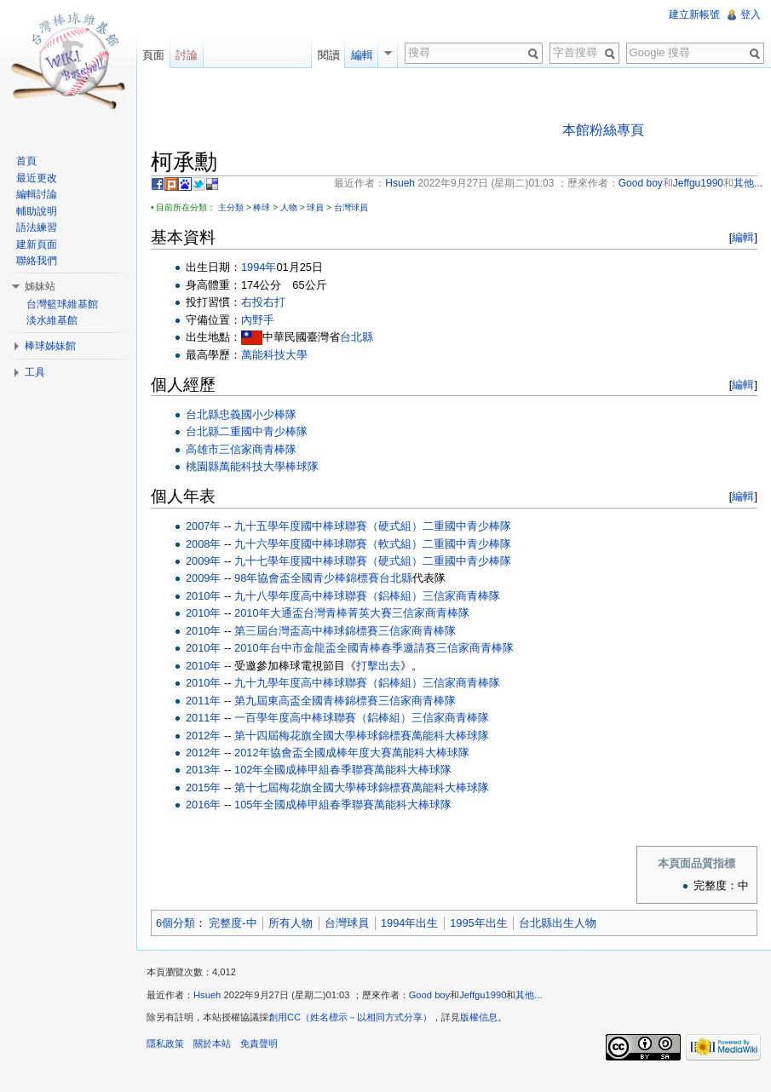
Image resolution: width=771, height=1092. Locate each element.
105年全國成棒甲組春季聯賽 (304, 804)
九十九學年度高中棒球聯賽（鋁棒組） (328, 682)
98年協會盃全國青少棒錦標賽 (306, 578)
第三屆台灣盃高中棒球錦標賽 (306, 630)
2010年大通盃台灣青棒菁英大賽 (312, 612)
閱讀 (329, 55)
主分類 (231, 207)
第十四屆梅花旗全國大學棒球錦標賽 (322, 735)
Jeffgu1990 (482, 995)
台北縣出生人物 (557, 923)
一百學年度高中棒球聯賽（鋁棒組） (322, 717)
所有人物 (290, 923)
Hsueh (207, 995)
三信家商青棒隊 (257, 449)
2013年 (203, 769)
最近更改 (36, 178)
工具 (35, 372)
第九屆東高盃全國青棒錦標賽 (306, 700)
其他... (528, 995)
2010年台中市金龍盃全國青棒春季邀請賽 (334, 647)
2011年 (203, 700)
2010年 (203, 595)
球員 (315, 207)
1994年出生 (409, 923)
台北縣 (356, 336)
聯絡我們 (36, 261)
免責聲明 (259, 1043)
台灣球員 (351, 207)
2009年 (203, 561)
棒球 (261, 207)
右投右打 (263, 302)
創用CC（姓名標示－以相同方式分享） (350, 1017)
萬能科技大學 (274, 354)
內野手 (257, 319)
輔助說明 (36, 211)
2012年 (203, 735)
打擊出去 (378, 665)
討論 (186, 55)
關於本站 (212, 1043)
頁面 (153, 55)
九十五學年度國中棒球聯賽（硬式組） (328, 526)
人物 (288, 207)
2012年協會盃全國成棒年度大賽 (312, 752)
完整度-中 (232, 923)
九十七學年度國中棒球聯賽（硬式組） (328, 561)
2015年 (203, 787)
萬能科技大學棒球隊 (269, 466)
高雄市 (202, 449)
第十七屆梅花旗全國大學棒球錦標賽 (322, 787)
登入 (750, 14)
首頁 (26, 161)
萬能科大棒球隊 (450, 735)
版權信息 (479, 1017)
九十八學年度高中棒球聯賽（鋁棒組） (328, 595)
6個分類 (175, 923)
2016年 (203, 804)
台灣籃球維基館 (62, 304)
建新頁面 (36, 244)
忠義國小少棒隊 (257, 414)
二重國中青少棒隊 (263, 431)
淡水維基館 (52, 320)
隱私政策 (165, 1043)
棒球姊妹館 (50, 346)
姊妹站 (40, 286)
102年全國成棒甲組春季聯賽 (304, 769)
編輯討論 (36, 194)
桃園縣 (202, 466)
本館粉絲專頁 (603, 130)
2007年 (203, 526)
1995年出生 (478, 923)
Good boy (430, 995)
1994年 (258, 267)
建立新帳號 (694, 14)
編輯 (743, 237)
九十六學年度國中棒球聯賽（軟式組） (328, 543)
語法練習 (36, 227)
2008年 (203, 543)
